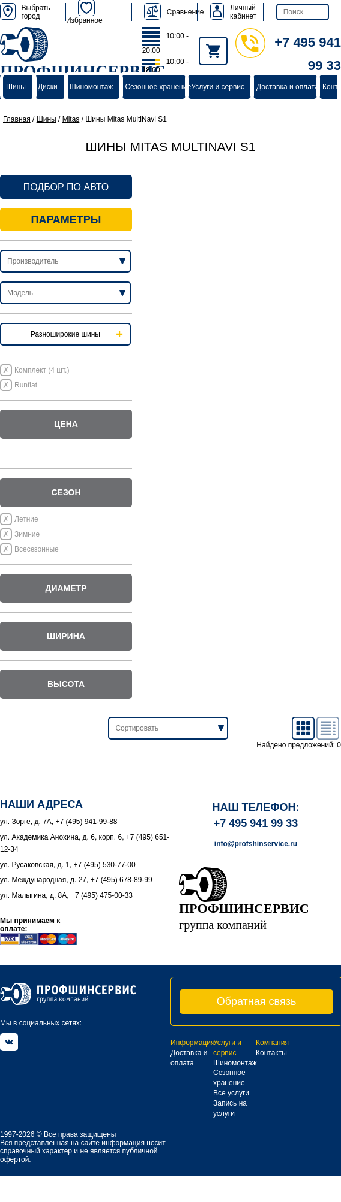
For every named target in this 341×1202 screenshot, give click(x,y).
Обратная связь (257, 1001)
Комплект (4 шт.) (41, 370)
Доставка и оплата (287, 87)
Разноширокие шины (65, 334)
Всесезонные (36, 549)
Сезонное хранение (158, 87)
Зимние (27, 534)
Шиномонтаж (91, 87)
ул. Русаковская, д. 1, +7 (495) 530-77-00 (68, 865)
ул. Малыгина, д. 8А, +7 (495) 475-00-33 (66, 895)
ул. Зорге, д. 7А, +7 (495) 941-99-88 (59, 822)
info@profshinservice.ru (255, 844)
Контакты (271, 1053)
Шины (16, 87)
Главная (17, 119)
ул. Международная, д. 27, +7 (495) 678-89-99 (76, 880)
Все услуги (231, 1093)
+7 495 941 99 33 (256, 823)
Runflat (25, 385)
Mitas (71, 119)
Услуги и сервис (217, 87)
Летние (26, 519)
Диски (48, 87)
